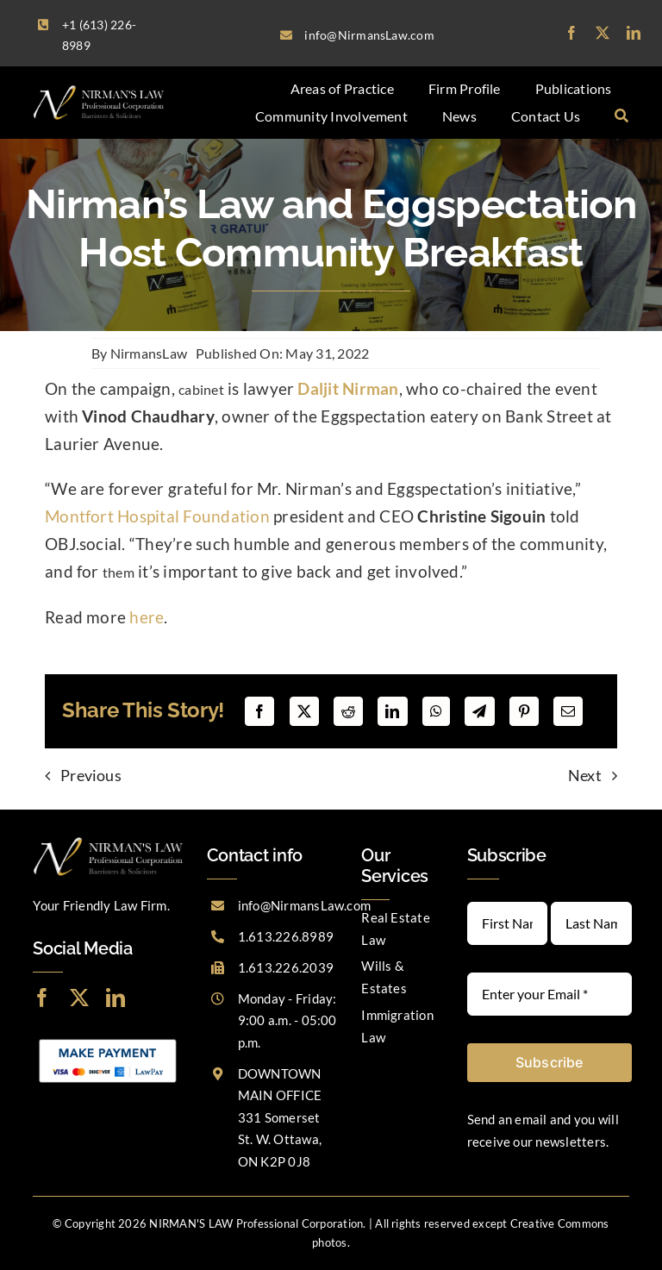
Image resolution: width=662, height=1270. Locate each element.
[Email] (568, 711)
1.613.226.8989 (286, 936)
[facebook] (571, 33)
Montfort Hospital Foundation (157, 516)
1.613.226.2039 (286, 967)
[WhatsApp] (436, 711)
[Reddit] (348, 711)
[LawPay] (108, 1039)
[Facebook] (259, 711)
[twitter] (602, 33)
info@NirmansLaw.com (305, 905)
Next (585, 775)
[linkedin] (633, 33)
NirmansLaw (148, 353)
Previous (91, 775)
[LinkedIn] (392, 711)
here (146, 617)
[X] (304, 711)
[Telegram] (479, 711)
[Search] (621, 116)
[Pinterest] (524, 711)
